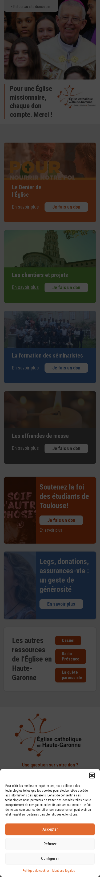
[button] (92, 775)
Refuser (50, 843)
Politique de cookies (36, 870)
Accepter (50, 829)
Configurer (50, 858)
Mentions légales (63, 870)
